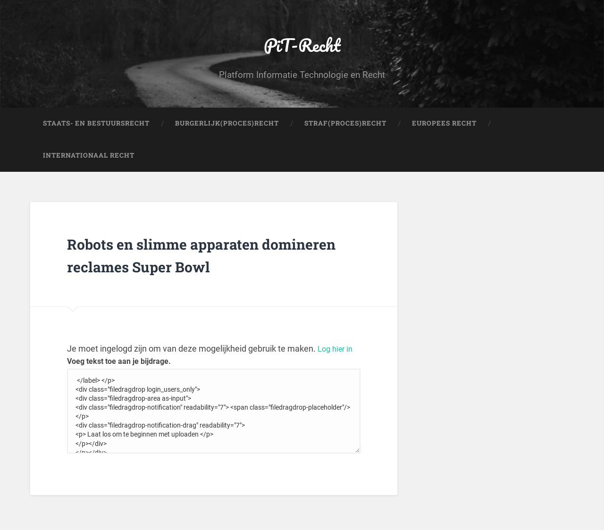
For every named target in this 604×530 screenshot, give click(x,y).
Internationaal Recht (88, 167)
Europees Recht (444, 135)
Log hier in (337, 383)
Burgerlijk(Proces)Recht (227, 135)
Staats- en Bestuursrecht (96, 135)
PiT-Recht (302, 50)
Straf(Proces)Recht (345, 135)
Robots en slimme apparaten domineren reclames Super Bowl (197, 277)
